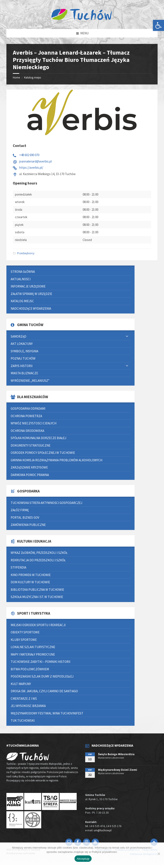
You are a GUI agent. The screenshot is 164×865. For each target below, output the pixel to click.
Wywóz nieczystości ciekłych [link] (33, 423)
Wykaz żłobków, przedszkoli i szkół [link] (39, 553)
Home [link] (16, 77)
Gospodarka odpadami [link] (28, 408)
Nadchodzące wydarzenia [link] (31, 308)
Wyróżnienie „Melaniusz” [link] (30, 381)
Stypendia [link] (18, 567)
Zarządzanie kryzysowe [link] (29, 467)
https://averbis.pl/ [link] (31, 167)
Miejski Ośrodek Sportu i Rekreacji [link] (38, 625)
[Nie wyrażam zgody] (159, 854)
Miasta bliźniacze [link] (24, 373)
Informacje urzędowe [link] (28, 286)
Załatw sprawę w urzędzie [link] (31, 294)
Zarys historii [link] (21, 366)
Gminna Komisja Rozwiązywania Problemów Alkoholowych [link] (56, 460)
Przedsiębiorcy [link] (25, 253)
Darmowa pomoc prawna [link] (30, 475)
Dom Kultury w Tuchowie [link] (30, 582)
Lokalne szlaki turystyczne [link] (33, 647)
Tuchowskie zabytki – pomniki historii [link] (40, 662)
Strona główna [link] (23, 272)
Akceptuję (83, 858)
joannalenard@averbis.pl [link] (35, 161)
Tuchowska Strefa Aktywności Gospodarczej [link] (46, 503)
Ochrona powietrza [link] (26, 416)
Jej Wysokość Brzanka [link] (28, 706)
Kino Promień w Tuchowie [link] (31, 575)
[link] (158, 25)
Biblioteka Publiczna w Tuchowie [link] (37, 590)
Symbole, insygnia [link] (24, 351)
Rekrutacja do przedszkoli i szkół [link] (38, 560)
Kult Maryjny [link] (21, 684)
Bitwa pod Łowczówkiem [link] (30, 669)
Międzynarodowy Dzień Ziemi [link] (117, 770)
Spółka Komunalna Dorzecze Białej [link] (38, 438)
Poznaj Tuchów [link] (23, 358)
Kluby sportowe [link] (24, 640)
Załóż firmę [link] (20, 510)
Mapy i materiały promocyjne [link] (33, 654)
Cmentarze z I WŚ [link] (24, 699)
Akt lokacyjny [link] (22, 344)
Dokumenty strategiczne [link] (30, 445)
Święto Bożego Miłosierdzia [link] (116, 754)
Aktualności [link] (21, 279)
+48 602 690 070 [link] (29, 155)
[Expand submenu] (127, 336)
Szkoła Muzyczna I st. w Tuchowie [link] (37, 597)
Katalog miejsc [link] (32, 77)
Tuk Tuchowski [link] (23, 720)
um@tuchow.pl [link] (102, 830)
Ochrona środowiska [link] (27, 431)
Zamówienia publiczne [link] (28, 525)
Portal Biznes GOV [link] (25, 517)
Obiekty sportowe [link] (25, 632)
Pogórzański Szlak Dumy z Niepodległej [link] (42, 676)
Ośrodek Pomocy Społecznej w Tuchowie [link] (43, 453)
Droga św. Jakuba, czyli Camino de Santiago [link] (44, 691)
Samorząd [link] (18, 336)
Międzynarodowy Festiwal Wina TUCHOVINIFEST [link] (47, 713)
